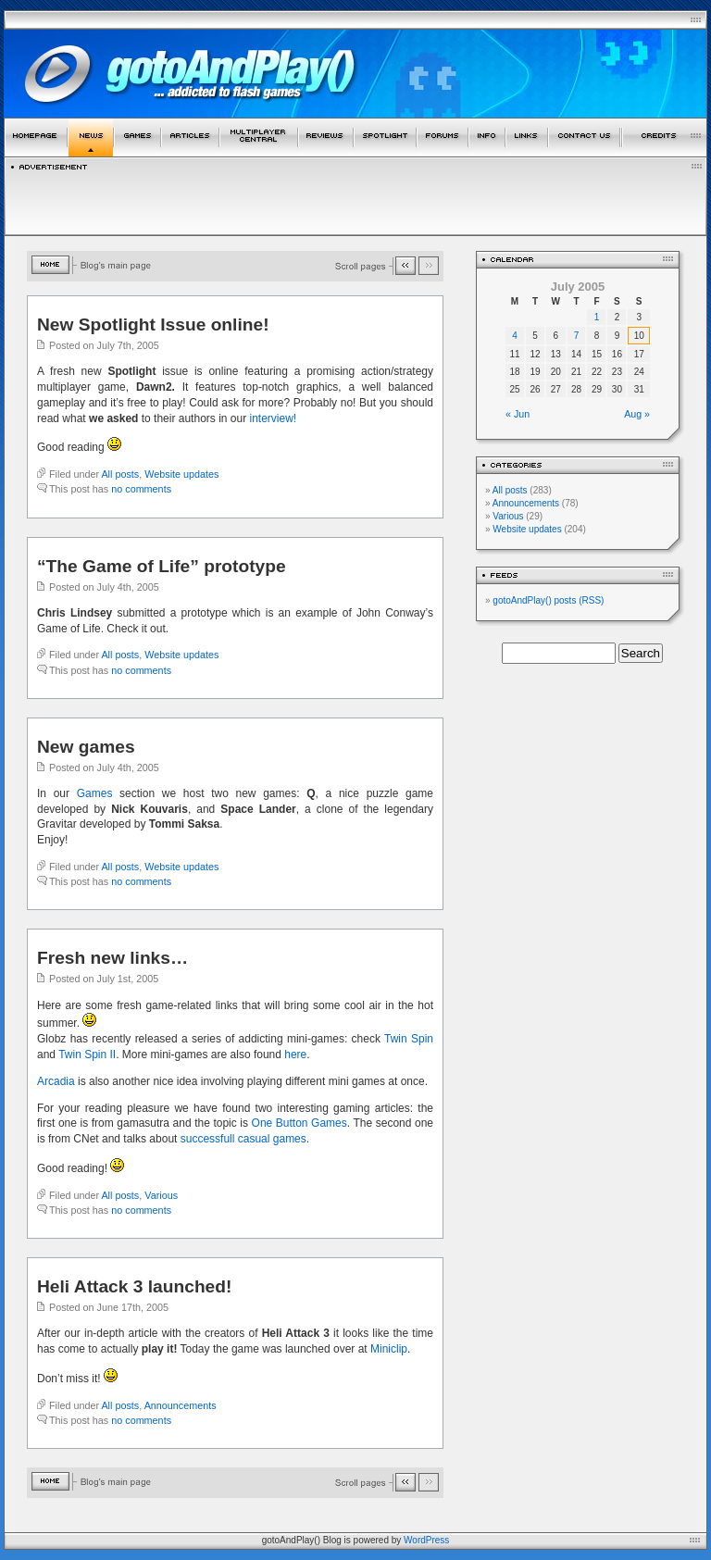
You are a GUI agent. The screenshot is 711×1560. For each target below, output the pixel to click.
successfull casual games (243, 1138)
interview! (273, 418)
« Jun (517, 413)
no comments (141, 488)
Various (161, 1195)
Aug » (637, 413)
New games (86, 746)
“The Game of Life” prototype (161, 566)
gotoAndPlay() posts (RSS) (548, 600)
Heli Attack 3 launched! (134, 1286)
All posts (120, 474)
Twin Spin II (87, 1054)
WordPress (426, 1540)
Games (95, 793)
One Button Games (299, 1123)
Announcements (180, 1405)
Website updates (181, 474)
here (295, 1054)
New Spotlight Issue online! (153, 324)
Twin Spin (408, 1038)
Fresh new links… (112, 957)
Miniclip (388, 1348)
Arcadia (56, 1081)
